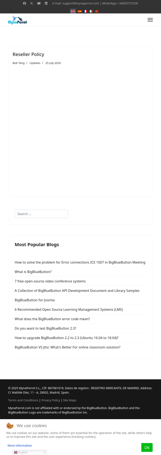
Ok (146, 447)
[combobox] (41, 214)
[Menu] (150, 19)
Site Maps (70, 400)
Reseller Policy (28, 54)
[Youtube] (39, 3)
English (20, 452)
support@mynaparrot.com (80, 3)
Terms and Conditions (23, 400)
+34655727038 (128, 3)
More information (20, 445)
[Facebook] (24, 3)
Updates (35, 63)
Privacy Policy (50, 400)
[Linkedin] (46, 3)
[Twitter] (31, 3)
